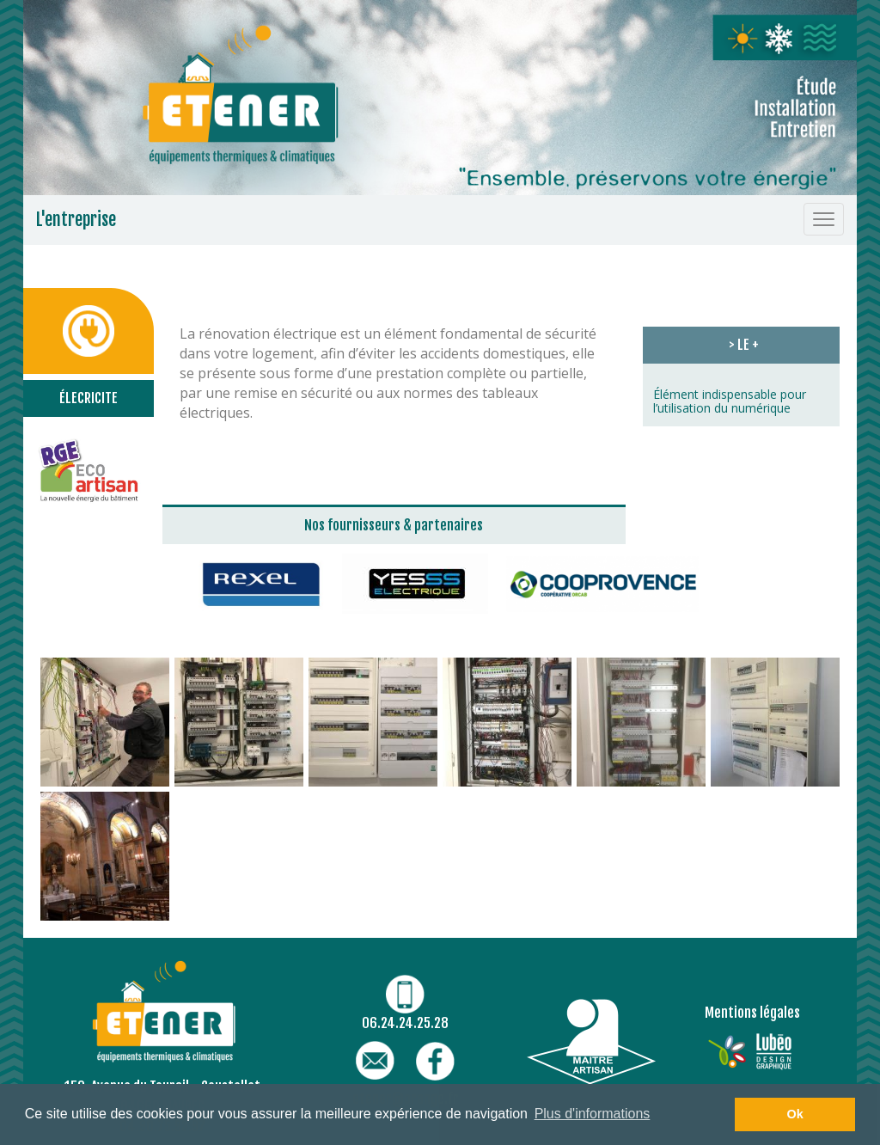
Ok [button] (795, 1114)
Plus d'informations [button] (593, 1113)
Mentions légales (752, 1012)
